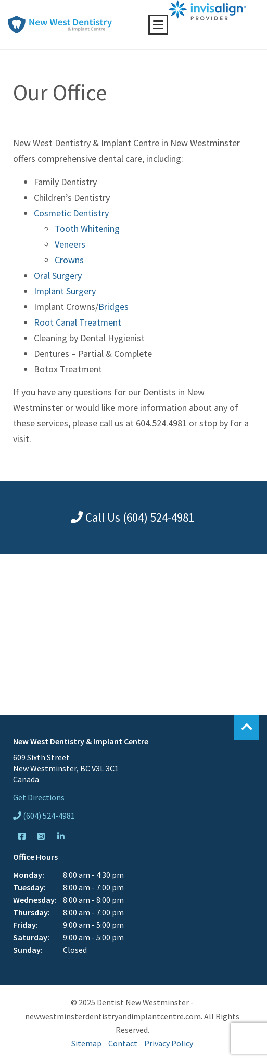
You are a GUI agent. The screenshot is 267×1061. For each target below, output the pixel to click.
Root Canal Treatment (77, 322)
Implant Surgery (65, 291)
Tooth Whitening (87, 229)
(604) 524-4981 (44, 815)
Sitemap (86, 1043)
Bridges (113, 307)
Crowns (69, 260)
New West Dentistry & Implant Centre (60, 24)
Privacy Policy (168, 1043)
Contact (122, 1043)
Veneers (70, 244)
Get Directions (39, 797)
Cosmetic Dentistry (71, 213)
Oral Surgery (58, 275)
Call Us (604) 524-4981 (132, 517)
